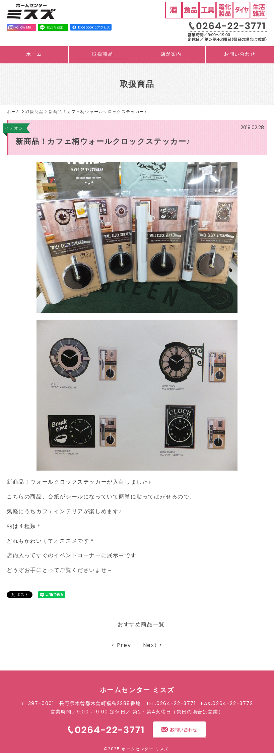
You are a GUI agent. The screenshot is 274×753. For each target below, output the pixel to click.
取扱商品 (102, 54)
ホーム (34, 54)
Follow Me (19, 27)
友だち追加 (51, 27)
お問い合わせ (240, 54)
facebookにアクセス (91, 27)
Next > (153, 645)
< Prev (121, 645)
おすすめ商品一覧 (141, 624)
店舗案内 (171, 54)
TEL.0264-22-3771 (171, 703)
